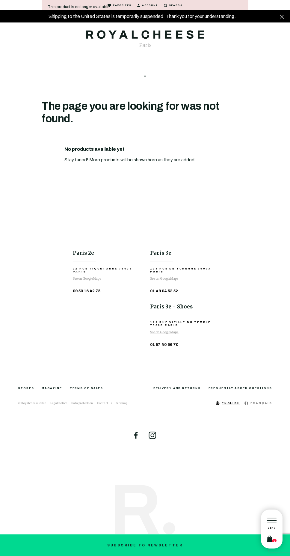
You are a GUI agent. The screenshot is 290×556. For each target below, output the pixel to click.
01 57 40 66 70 (164, 345)
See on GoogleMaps (87, 279)
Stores (26, 388)
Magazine (52, 388)
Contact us (104, 403)
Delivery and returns (177, 388)
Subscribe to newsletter (145, 545)
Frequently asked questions (240, 388)
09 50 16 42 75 (86, 291)
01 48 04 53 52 (164, 291)
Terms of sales (86, 388)
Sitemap (121, 403)
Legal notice (58, 403)
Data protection (82, 403)
